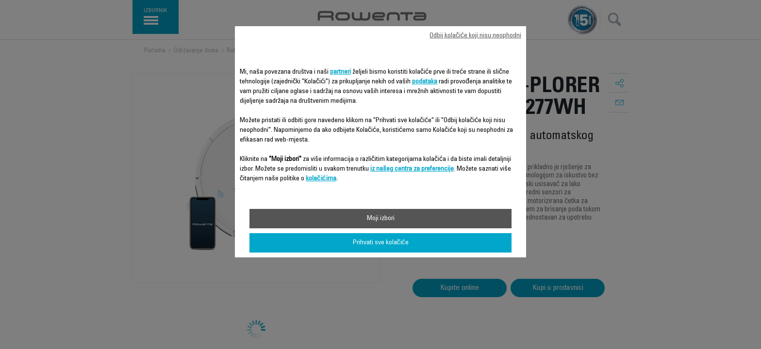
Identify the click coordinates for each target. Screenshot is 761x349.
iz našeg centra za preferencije (412, 169)
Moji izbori (381, 218)
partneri (340, 72)
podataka (424, 82)
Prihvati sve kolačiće (381, 242)
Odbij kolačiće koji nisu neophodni (475, 35)
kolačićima (321, 178)
